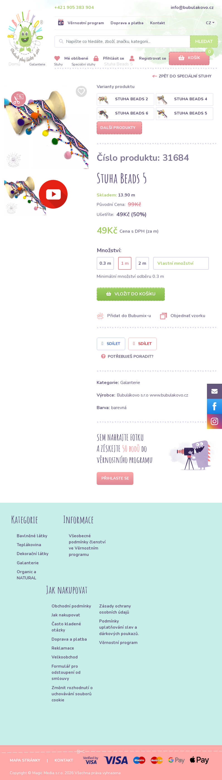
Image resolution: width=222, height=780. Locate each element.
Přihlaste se (115, 478)
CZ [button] (208, 23)
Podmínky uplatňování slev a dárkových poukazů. (119, 627)
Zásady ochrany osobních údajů (115, 609)
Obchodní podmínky (71, 606)
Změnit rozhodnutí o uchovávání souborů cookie (72, 694)
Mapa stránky (25, 760)
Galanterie (37, 64)
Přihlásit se (109, 59)
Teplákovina (29, 545)
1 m (125, 263)
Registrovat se (148, 59)
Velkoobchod (65, 657)
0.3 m (105, 263)
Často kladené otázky (66, 627)
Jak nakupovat (66, 615)
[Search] (136, 41)
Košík (189, 58)
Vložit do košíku (130, 294)
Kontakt (157, 23)
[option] (46, 126)
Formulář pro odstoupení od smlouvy (66, 673)
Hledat (204, 41)
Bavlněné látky (32, 536)
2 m (142, 263)
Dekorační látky (32, 554)
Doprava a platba (127, 23)
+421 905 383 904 (74, 7)
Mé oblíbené (71, 59)
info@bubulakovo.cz (192, 7)
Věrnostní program (81, 23)
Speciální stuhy (83, 64)
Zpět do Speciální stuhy (185, 76)
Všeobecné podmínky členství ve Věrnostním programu (87, 545)
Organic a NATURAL (26, 575)
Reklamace (63, 648)
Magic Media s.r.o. (48, 773)
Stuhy (58, 64)
